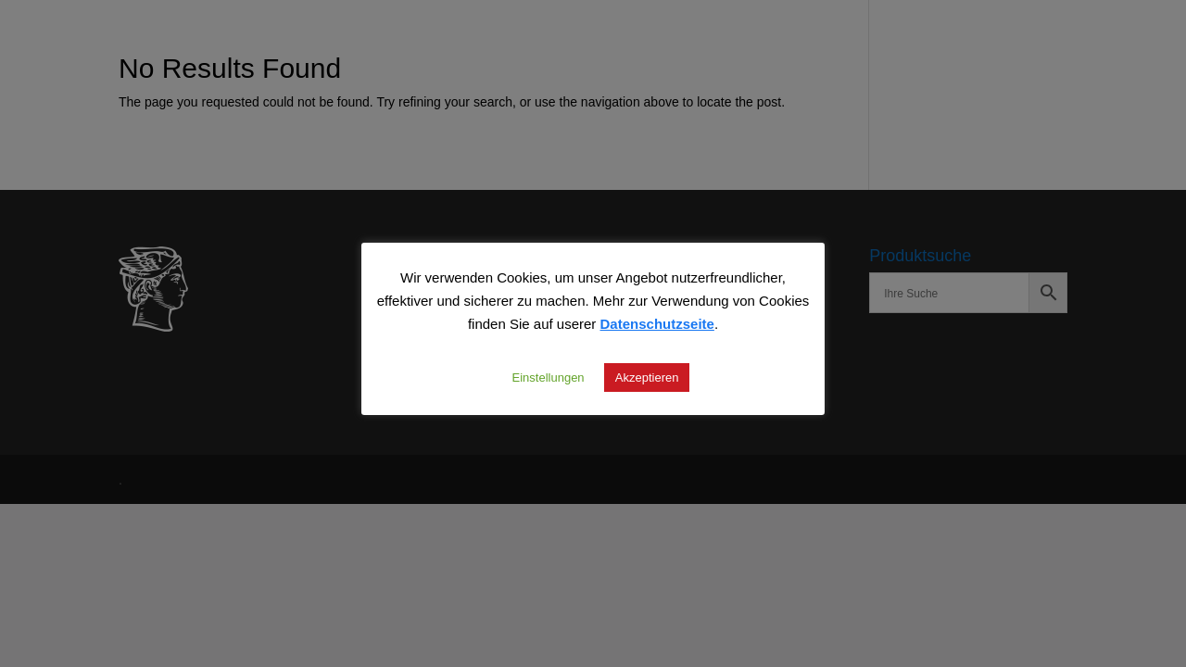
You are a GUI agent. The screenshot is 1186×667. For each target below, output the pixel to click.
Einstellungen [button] (548, 377)
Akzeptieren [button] (647, 377)
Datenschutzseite (657, 323)
